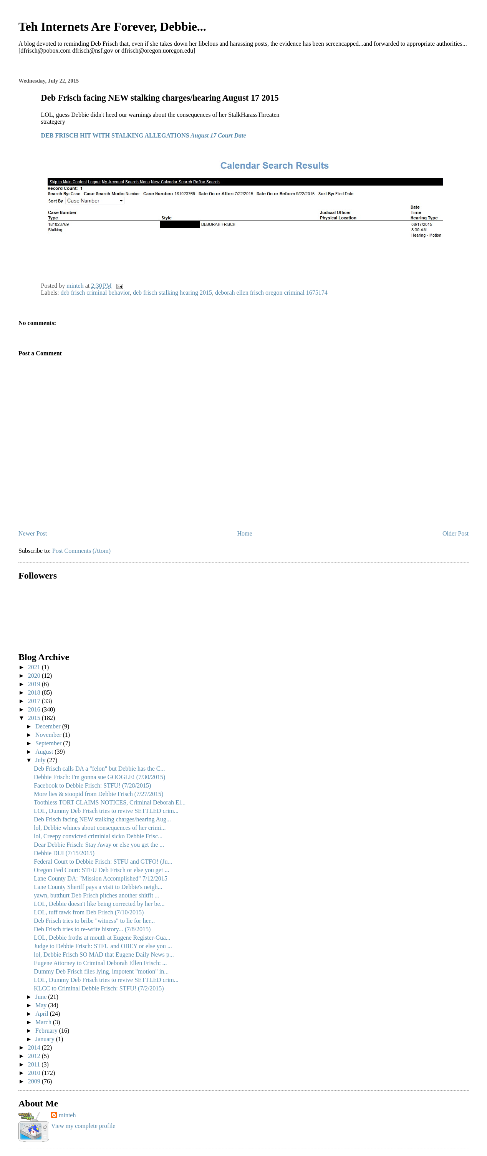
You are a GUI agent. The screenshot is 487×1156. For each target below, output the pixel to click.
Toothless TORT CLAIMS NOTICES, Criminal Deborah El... (110, 802)
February (47, 1030)
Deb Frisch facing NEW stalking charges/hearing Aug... (102, 819)
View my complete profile (83, 1126)
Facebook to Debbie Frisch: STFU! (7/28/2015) (92, 785)
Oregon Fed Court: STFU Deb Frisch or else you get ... (101, 870)
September (49, 743)
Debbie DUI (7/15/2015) (64, 853)
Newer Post (32, 533)
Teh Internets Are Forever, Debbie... (112, 26)
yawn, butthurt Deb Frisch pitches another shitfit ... (96, 895)
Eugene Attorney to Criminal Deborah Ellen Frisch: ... (100, 963)
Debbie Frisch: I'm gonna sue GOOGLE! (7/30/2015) (99, 777)
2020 (35, 675)
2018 (35, 692)
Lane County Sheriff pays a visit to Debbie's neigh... (98, 887)
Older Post (455, 533)
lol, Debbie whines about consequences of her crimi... (100, 827)
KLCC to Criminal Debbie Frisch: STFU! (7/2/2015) (99, 988)
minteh (67, 1115)
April (42, 1013)
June (41, 996)
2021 (35, 667)
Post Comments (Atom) (81, 550)
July (41, 760)
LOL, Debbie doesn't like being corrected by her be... (99, 904)
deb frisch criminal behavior (95, 292)
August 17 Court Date (217, 135)
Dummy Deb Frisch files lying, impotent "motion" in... (101, 971)
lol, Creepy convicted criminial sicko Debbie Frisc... (98, 836)
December (48, 726)
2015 (35, 718)
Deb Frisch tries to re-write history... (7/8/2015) (92, 929)
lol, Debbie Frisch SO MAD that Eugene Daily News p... (104, 954)
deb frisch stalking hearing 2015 (172, 292)
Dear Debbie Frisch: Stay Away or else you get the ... (99, 844)
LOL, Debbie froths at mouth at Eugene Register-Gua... (102, 937)
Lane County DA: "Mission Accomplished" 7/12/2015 (100, 878)
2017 (35, 701)
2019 (35, 684)
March (44, 1022)
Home (244, 533)
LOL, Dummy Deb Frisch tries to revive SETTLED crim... (106, 811)
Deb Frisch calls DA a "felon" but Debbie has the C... (99, 768)
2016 (35, 709)
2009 (35, 1081)
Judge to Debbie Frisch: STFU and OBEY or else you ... (103, 946)
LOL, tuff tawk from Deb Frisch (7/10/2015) (89, 912)
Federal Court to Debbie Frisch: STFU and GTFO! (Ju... (103, 861)
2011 (34, 1064)
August (45, 751)
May (41, 1005)
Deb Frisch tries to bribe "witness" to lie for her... (94, 920)
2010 (35, 1073)
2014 (35, 1047)
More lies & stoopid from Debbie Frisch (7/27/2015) (98, 794)
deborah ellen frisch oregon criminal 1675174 (271, 292)
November (49, 734)
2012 (35, 1056)
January (45, 1039)
